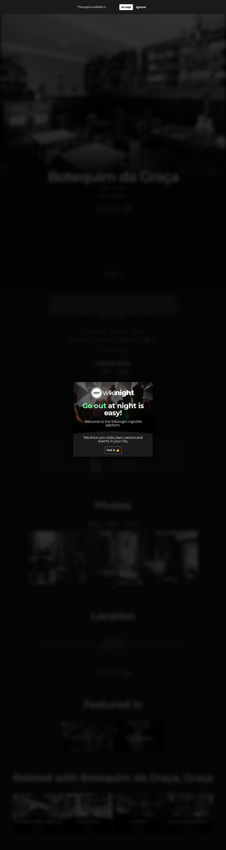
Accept (126, 7)
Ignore (141, 7)
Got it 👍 (113, 450)
